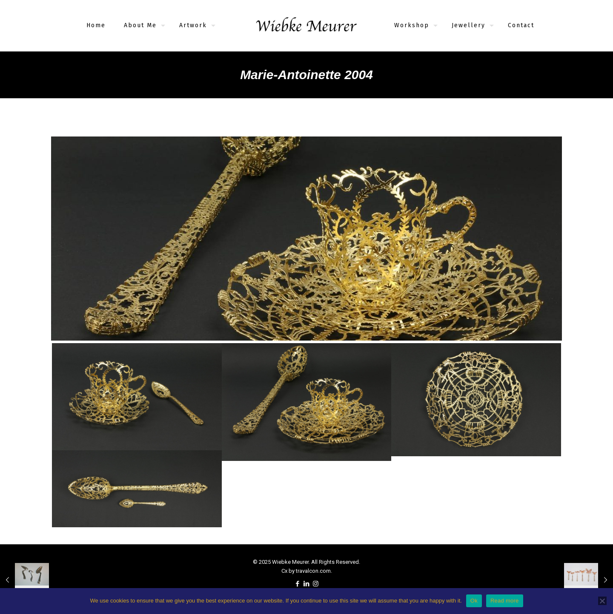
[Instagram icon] (315, 584)
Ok (474, 600)
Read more (504, 600)
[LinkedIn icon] (307, 584)
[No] (602, 601)
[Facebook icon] (298, 584)
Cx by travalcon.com (306, 571)
